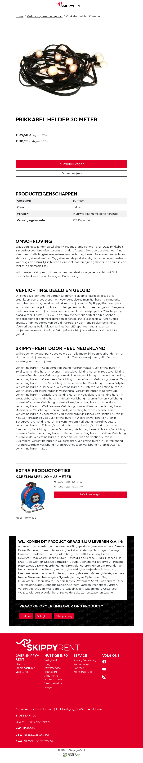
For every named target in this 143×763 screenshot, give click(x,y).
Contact (78, 673)
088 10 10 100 (26, 721)
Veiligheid (51, 666)
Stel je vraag (64, 621)
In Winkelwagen (72, 164)
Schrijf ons (43, 621)
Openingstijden (26, 673)
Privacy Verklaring (85, 666)
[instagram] (104, 683)
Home (19, 16)
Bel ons (26, 621)
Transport (51, 677)
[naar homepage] (70, 4)
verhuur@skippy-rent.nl (33, 727)
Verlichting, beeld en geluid (45, 16)
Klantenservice (83, 677)
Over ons (21, 669)
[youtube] (104, 676)
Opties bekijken (72, 173)
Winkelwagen (82, 669)
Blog (48, 669)
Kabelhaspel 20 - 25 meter (43, 477)
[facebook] (104, 668)
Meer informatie (26, 518)
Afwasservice (53, 673)
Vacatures (22, 677)
